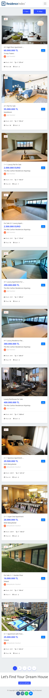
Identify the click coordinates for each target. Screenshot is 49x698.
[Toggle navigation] (45, 4)
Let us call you (24, 683)
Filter (40, 11)
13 (29, 668)
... (24, 668)
